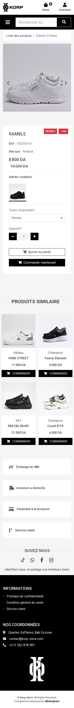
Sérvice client (16, 609)
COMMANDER (18, 373)
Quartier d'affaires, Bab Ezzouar (30, 632)
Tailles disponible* (22, 210)
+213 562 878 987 (22, 645)
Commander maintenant (37, 262)
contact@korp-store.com (26, 639)
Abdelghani (52, 701)
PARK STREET (18, 358)
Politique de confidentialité (25, 596)
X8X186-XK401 (18, 426)
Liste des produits (19, 36)
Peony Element (55, 358)
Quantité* (15, 229)
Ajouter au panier (37, 252)
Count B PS (55, 426)
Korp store (26, 697)
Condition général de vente (25, 602)
